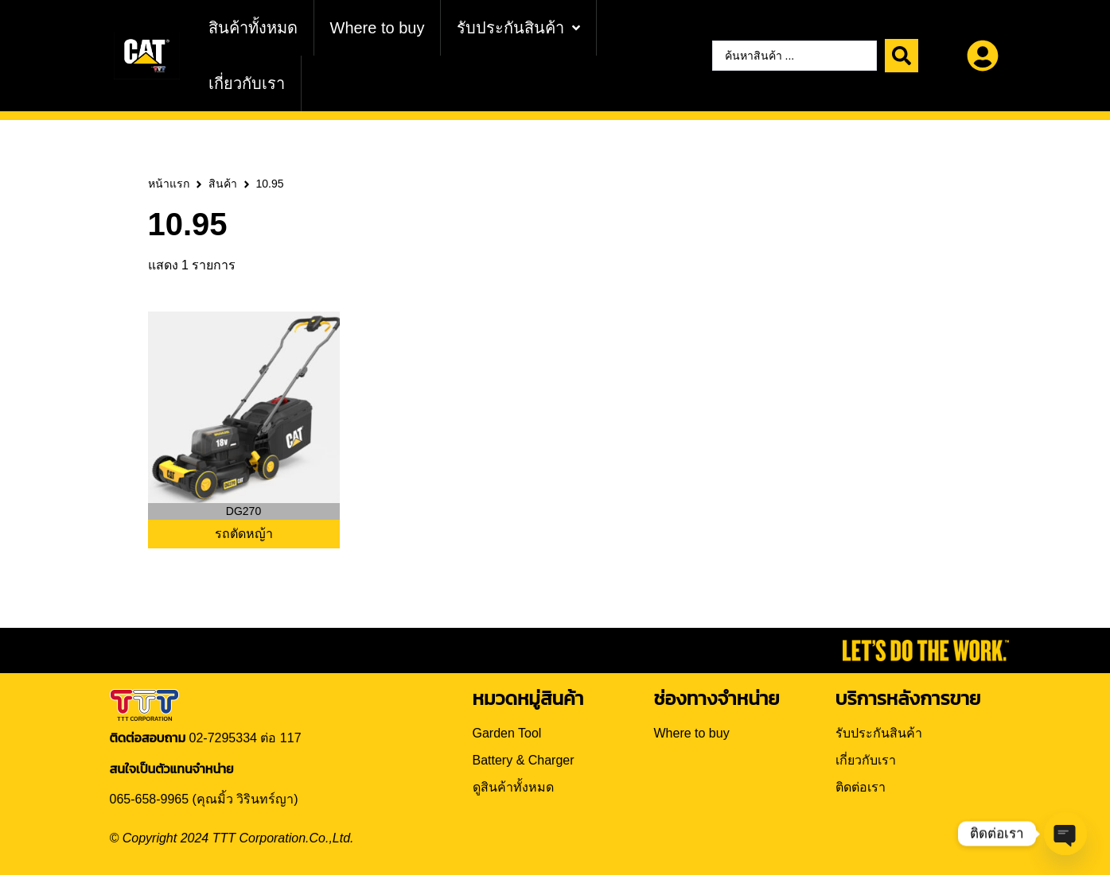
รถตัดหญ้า (244, 533)
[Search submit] (901, 55)
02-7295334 (223, 738)
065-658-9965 (149, 799)
